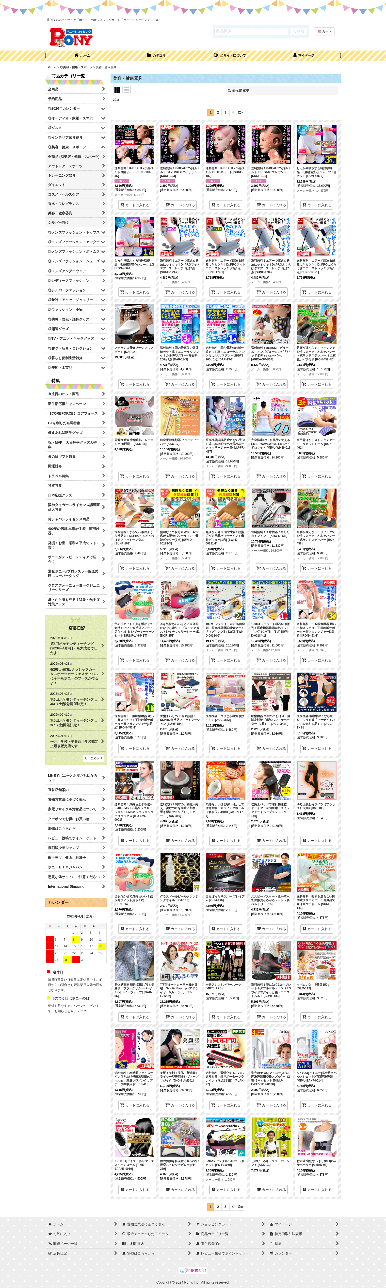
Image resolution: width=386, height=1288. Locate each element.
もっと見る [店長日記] (93, 758)
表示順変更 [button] (238, 90)
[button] (230, 56)
